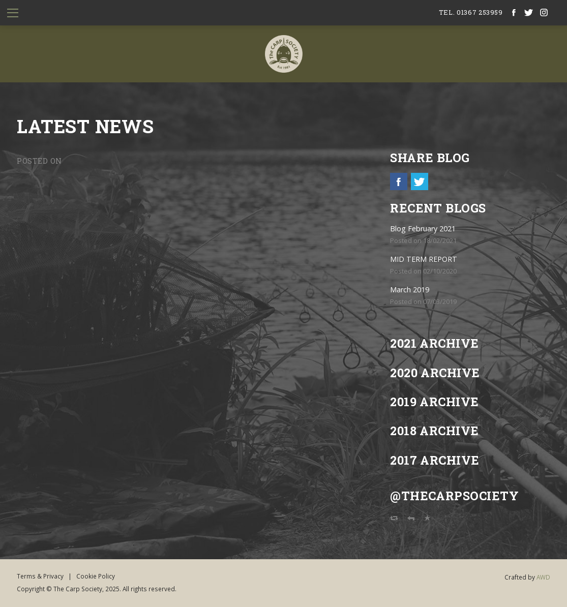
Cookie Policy (95, 576)
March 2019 (409, 289)
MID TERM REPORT (423, 259)
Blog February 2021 (423, 228)
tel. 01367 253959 (471, 12)
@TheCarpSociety (454, 495)
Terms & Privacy (40, 576)
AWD (543, 577)
